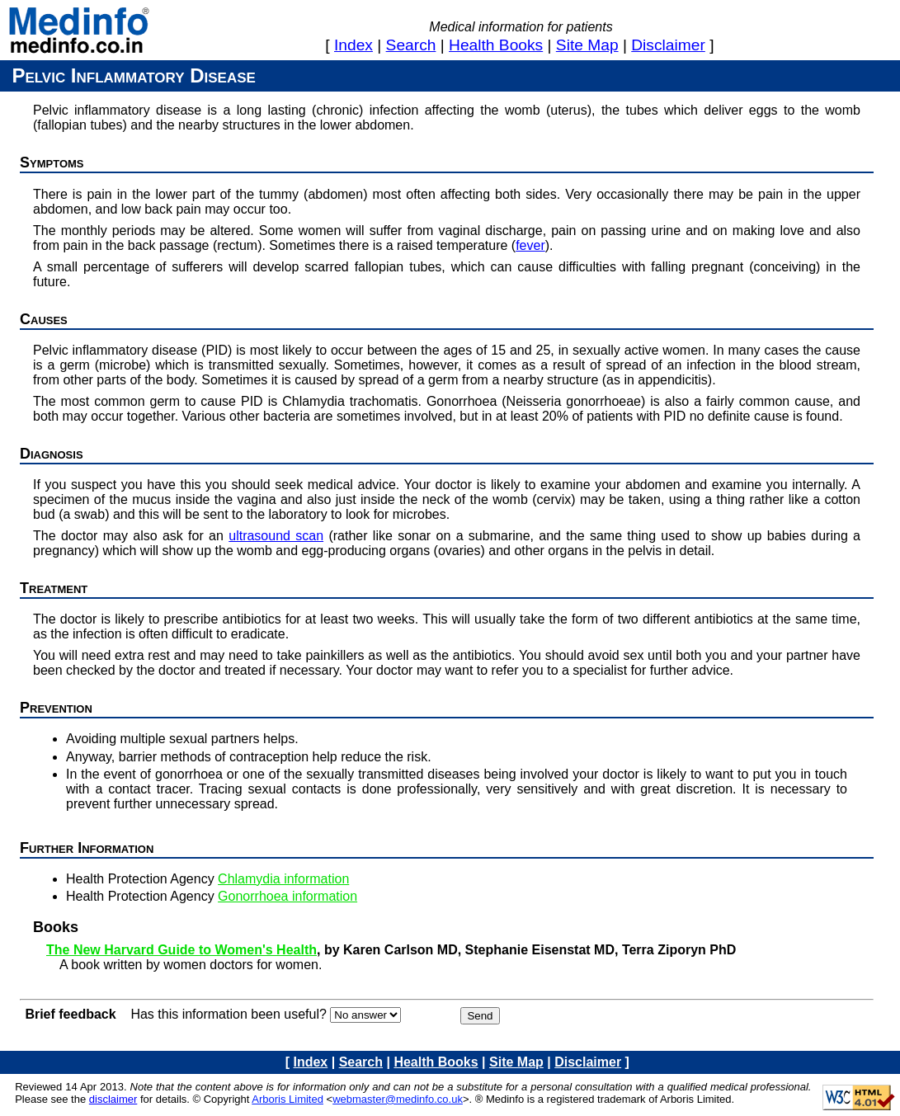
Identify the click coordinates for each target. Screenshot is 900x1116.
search (411, 45)
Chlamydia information (283, 879)
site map (587, 45)
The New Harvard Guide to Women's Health (181, 950)
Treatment (53, 588)
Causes (44, 319)
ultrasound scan (276, 536)
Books (55, 927)
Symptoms (52, 162)
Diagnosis (51, 453)
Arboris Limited (287, 1099)
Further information (86, 848)
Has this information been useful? (228, 1014)
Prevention (56, 707)
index (353, 45)
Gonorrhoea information (287, 896)
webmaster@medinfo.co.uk (397, 1099)
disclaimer (668, 45)
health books (496, 45)
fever (530, 245)
